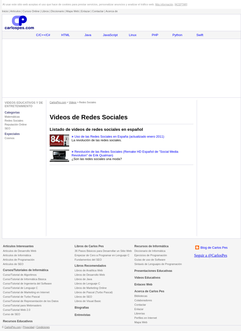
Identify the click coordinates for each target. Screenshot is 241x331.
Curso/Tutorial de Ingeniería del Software (27, 283)
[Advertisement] (121, 68)
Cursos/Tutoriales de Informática (25, 270)
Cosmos (9, 138)
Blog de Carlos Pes (214, 247)
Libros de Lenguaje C (87, 283)
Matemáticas (12, 116)
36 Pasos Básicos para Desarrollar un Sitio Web (103, 250)
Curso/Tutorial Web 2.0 (16, 309)
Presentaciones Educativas (153, 271)
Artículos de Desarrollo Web (19, 250)
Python (177, 35)
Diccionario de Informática (149, 250)
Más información (164, 4)
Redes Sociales (14, 120)
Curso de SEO (11, 314)
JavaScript (110, 35)
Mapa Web (72, 11)
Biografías (82, 307)
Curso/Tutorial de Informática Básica (24, 279)
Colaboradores (143, 300)
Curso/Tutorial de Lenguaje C (20, 287)
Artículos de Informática (17, 255)
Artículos (15, 11)
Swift (199, 35)
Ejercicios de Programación (150, 255)
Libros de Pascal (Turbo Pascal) (94, 292)
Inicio (5, 11)
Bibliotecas (140, 295)
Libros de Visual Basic (88, 301)
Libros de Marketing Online (91, 287)
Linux (132, 35)
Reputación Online (16, 124)
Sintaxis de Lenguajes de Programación (158, 264)
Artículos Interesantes (18, 246)
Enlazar (85, 11)
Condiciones (43, 327)
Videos (72, 102)
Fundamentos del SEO (88, 259)
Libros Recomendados (90, 265)
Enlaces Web (143, 284)
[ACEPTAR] (181, 4)
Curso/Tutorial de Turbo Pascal (21, 296)
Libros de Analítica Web (89, 270)
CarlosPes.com (58, 102)
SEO (7, 128)
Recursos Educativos (18, 321)
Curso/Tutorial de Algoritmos (20, 274)
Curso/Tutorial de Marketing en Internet (26, 292)
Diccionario (57, 11)
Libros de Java (83, 279)
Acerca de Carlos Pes (149, 291)
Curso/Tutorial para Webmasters (22, 305)
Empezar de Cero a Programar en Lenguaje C (102, 255)
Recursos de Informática (151, 246)
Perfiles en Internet (145, 317)
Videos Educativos (147, 277)
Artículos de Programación (19, 259)
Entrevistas (83, 315)
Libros (45, 11)
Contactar (98, 11)
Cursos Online (31, 11)
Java (87, 35)
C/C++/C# (43, 35)
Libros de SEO (83, 296)
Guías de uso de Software (149, 259)
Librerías (139, 313)
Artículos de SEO (13, 264)
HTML (65, 35)
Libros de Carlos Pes (89, 246)
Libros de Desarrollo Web (90, 274)
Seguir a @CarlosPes (210, 255)
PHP (155, 35)
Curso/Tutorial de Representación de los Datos (30, 301)
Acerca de (112, 11)
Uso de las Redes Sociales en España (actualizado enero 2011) (119, 136)
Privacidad (28, 327)
